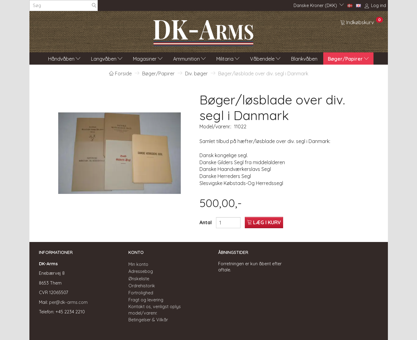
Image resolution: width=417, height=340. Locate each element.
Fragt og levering (145, 300)
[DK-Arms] (203, 31)
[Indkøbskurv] (361, 22)
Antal (206, 222)
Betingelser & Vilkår (148, 320)
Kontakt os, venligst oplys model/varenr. (154, 310)
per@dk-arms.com (68, 302)
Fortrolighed (140, 293)
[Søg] (94, 5)
